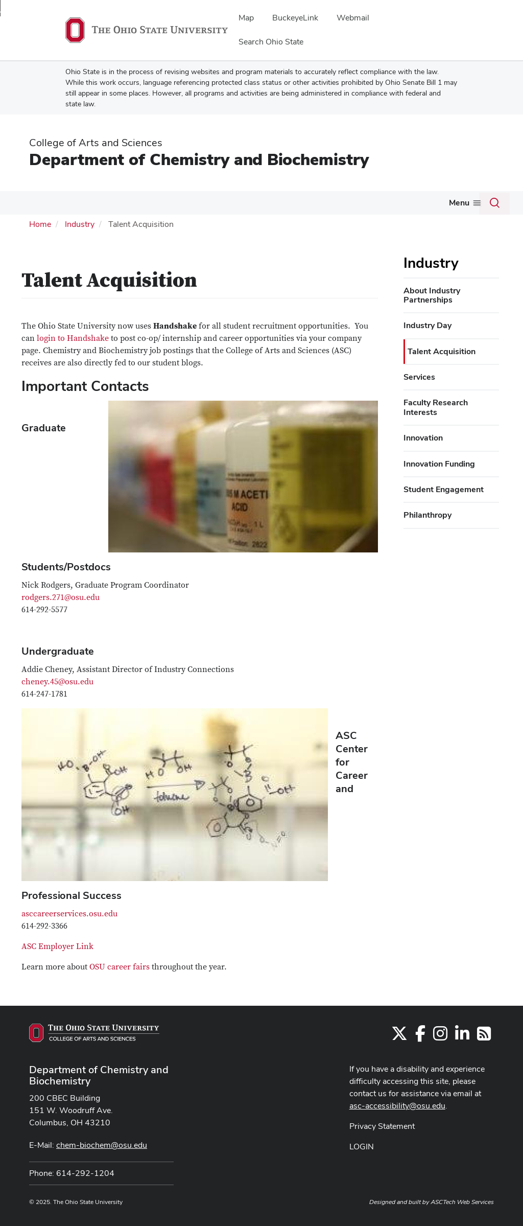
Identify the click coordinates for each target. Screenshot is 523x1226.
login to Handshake (73, 338)
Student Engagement (443, 489)
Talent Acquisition (442, 351)
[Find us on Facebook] (420, 1036)
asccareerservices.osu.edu (69, 914)
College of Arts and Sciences (95, 142)
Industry (79, 224)
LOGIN (361, 1146)
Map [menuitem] (246, 17)
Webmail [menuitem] (353, 17)
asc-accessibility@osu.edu (397, 1105)
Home (40, 224)
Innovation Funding (439, 463)
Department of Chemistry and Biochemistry (199, 159)
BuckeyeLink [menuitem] (295, 17)
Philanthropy (427, 515)
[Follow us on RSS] (484, 1036)
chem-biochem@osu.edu (101, 1145)
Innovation (423, 437)
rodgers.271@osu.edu (60, 597)
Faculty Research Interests (435, 407)
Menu (459, 202)
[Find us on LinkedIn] (462, 1036)
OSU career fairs (119, 967)
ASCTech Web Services (462, 1202)
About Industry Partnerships (431, 295)
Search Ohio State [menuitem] (271, 41)
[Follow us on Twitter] (399, 1036)
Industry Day (427, 325)
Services (419, 377)
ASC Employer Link (57, 946)
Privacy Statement (382, 1126)
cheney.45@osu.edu (57, 682)
